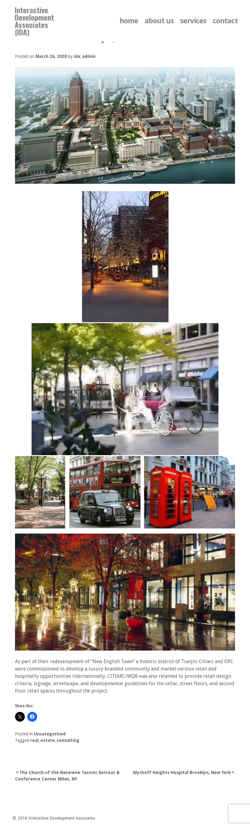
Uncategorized (50, 733)
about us (159, 21)
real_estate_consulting (54, 740)
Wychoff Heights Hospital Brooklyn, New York (182, 772)
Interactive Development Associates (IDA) (34, 20)
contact (225, 21)
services (193, 21)
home (128, 21)
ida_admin (85, 56)
